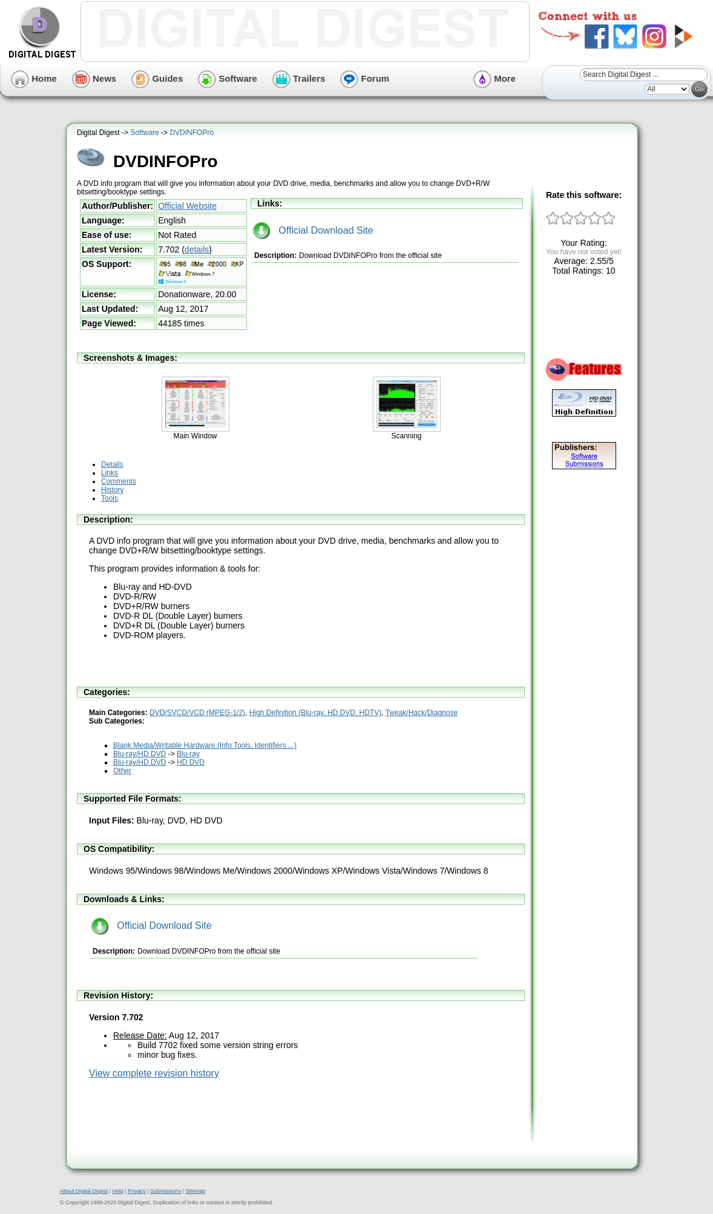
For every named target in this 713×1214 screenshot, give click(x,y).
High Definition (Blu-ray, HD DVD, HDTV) (315, 712)
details (197, 249)
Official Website (187, 206)
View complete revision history (154, 1073)
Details (112, 464)
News (94, 78)
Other (122, 771)
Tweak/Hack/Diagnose (422, 712)
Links (109, 473)
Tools (109, 498)
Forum (364, 78)
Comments (118, 481)
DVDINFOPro (191, 132)
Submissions (165, 1191)
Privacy (137, 1191)
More (494, 78)
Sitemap (195, 1191)
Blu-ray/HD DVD (139, 754)
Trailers (299, 78)
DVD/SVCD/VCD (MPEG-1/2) (197, 712)
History (112, 490)
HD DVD (191, 762)
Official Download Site (312, 230)
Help (117, 1191)
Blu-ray (188, 754)
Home (34, 78)
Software (227, 78)
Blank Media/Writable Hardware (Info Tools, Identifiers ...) (205, 745)
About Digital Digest (84, 1191)
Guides (157, 78)
